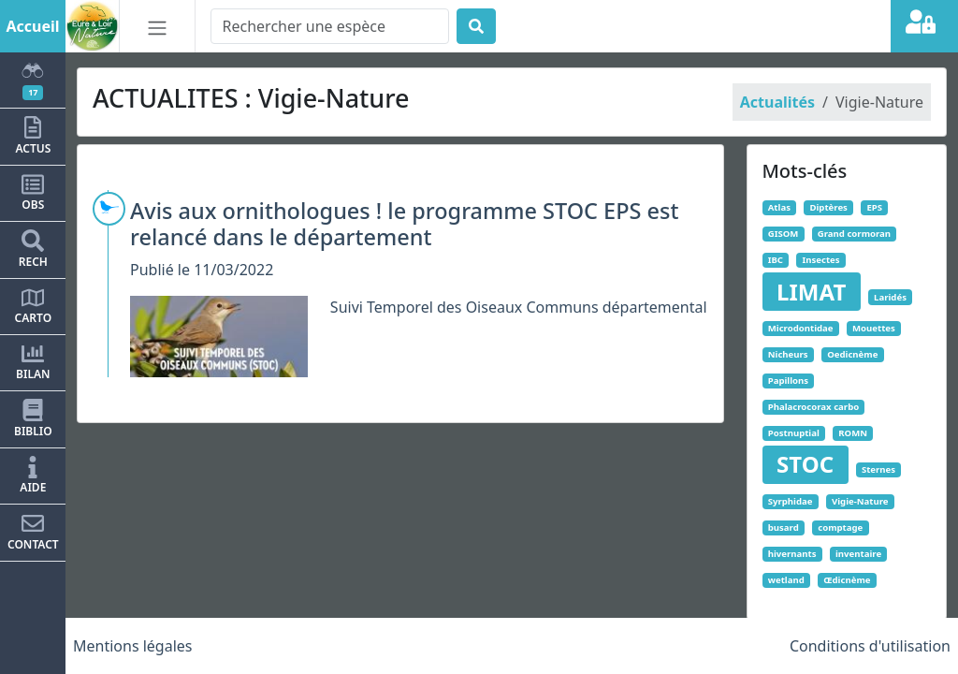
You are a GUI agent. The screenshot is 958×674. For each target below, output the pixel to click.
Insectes (820, 260)
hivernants (792, 554)
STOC (805, 463)
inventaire (858, 554)
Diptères (828, 207)
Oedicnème (852, 354)
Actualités (777, 102)
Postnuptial (794, 433)
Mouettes (873, 328)
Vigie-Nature (860, 501)
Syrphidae (790, 501)
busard (783, 527)
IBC (775, 260)
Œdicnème (846, 580)
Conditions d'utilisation (870, 646)
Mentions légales (133, 646)
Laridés (890, 297)
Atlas (779, 207)
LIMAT (811, 291)
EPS (874, 207)
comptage (840, 527)
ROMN (852, 433)
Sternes (878, 469)
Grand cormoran (854, 233)
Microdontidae (801, 328)
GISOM (783, 233)
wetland (786, 580)
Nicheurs (788, 354)
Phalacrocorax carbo (813, 407)
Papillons (788, 380)
